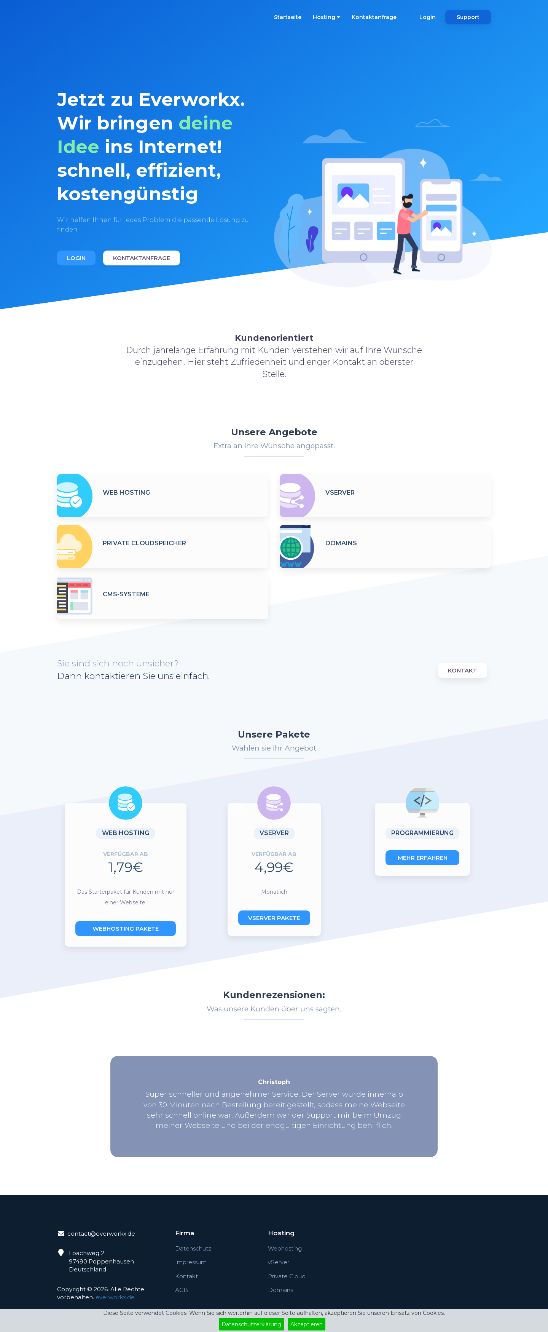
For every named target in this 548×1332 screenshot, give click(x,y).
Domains (280, 1290)
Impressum (191, 1262)
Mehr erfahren (423, 857)
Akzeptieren (306, 1324)
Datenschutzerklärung (251, 1324)
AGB (181, 1290)
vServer (278, 1262)
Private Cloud (287, 1276)
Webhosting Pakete (125, 928)
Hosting (326, 17)
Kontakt (462, 670)
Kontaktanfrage (374, 17)
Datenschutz (193, 1248)
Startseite (287, 17)
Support (468, 17)
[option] (162, 168)
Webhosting (285, 1248)
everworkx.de (115, 1297)
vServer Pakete (274, 918)
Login (427, 17)
